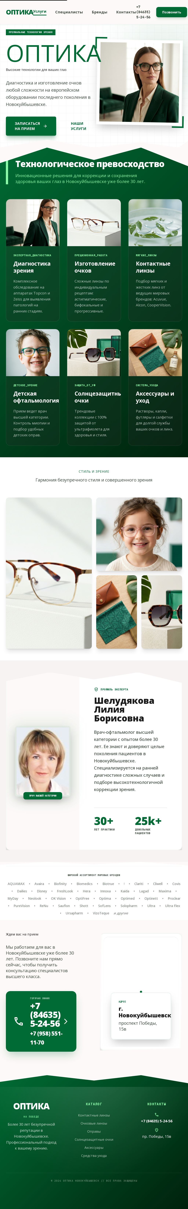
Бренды (99, 12)
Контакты (126, 12)
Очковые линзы (94, 1123)
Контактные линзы (94, 1115)
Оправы (94, 1131)
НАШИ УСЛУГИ (78, 126)
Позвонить (171, 12)
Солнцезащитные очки (94, 1139)
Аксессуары (94, 1147)
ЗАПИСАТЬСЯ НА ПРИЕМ (31, 126)
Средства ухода (94, 1155)
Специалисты (69, 12)
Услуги (39, 11)
